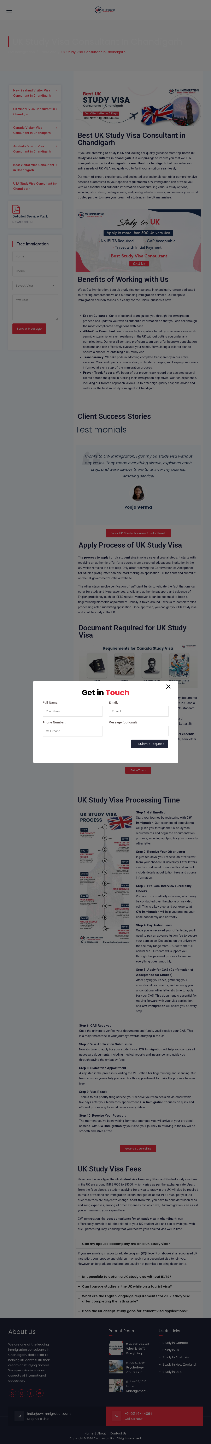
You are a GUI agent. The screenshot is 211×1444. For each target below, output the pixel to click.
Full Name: (72, 709)
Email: (139, 709)
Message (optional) (139, 728)
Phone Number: (72, 728)
